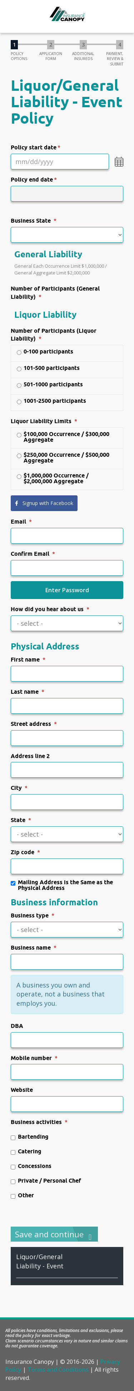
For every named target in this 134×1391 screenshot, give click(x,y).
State (18, 820)
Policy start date (33, 147)
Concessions (31, 1166)
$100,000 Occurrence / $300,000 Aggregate (62, 437)
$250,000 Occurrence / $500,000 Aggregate (62, 458)
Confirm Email (30, 553)
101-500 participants (48, 368)
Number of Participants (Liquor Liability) (53, 334)
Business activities (36, 1122)
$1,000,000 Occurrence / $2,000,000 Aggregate (52, 478)
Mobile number (31, 1058)
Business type (30, 915)
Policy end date (32, 179)
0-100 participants (44, 352)
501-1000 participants (49, 385)
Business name (31, 947)
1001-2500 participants (51, 401)
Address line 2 (30, 756)
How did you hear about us (47, 609)
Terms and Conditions (58, 1369)
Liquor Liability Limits (41, 421)
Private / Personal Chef (46, 1181)
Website (22, 1089)
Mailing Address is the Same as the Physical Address (62, 885)
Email (18, 521)
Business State (31, 220)
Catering (26, 1152)
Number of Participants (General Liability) (55, 292)
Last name (25, 691)
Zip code (22, 852)
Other (22, 1196)
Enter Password (67, 590)
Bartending (30, 1137)
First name (25, 659)
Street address (31, 724)
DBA (17, 1026)
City (16, 787)
